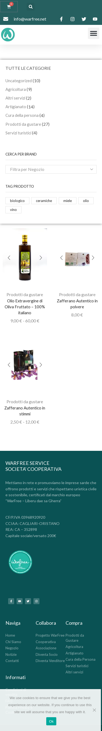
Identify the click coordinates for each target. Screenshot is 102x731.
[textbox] (47, 169)
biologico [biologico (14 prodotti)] (17, 201)
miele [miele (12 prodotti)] (67, 201)
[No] (94, 710)
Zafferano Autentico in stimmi (24, 410)
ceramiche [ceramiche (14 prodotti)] (44, 201)
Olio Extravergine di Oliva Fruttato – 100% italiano (25, 306)
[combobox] (51, 169)
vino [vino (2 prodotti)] (13, 209)
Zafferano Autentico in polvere (77, 303)
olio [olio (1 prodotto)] (86, 201)
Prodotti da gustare (25, 294)
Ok (51, 721)
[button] (31, 7)
